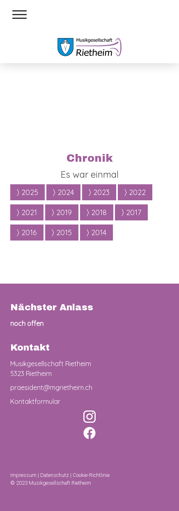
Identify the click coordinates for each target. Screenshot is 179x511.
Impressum (23, 475)
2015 (62, 232)
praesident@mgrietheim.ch (51, 387)
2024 (63, 191)
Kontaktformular (35, 401)
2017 (131, 212)
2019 (62, 212)
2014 (96, 232)
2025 (27, 191)
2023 (99, 191)
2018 (97, 212)
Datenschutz (54, 475)
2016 (27, 232)
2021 (27, 212)
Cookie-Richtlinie (91, 475)
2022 (135, 191)
